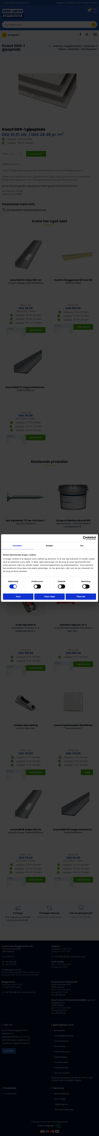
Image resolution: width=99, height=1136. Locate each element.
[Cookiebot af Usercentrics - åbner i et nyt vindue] (84, 538)
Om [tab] (81, 545)
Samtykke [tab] (17, 545)
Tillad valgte (49, 596)
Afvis (18, 596)
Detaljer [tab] (49, 545)
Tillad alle (80, 596)
